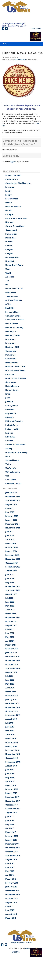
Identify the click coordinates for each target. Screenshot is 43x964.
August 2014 (11, 914)
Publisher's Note (13, 483)
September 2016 (12, 855)
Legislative (10, 413)
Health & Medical (13, 206)
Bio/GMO (9, 308)
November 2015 (12, 894)
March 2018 (10, 785)
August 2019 (11, 719)
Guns (7, 456)
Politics (8, 245)
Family (8, 191)
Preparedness (11, 199)
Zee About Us (11, 296)
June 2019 (9, 727)
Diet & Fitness (11, 323)
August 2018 (11, 766)
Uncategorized (12, 257)
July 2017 (9, 816)
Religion (9, 249)
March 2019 (10, 738)
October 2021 (11, 621)
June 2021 (9, 633)
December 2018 (12, 750)
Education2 (10, 343)
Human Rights (11, 390)
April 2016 (9, 875)
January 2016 (11, 887)
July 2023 (9, 574)
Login (33, 28)
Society (8, 448)
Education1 (10, 339)
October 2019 (11, 711)
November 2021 (12, 617)
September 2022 (12, 590)
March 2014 (10, 918)
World (8, 273)
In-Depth (9, 214)
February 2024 (11, 547)
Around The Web (13, 175)
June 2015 (9, 910)
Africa (8, 304)
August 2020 (11, 672)
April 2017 (9, 828)
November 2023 (12, 559)
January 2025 (11, 520)
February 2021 (11, 648)
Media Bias (10, 238)
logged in (13, 162)
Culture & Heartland (14, 226)
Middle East (10, 292)
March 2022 (10, 613)
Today (8, 464)
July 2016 (9, 863)
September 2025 (12, 500)
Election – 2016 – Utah (15, 366)
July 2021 (9, 629)
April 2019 (9, 734)
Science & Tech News (15, 444)
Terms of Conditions (26, 942)
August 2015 (11, 902)
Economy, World (12, 335)
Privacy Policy (15, 942)
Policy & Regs (11, 425)
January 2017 (11, 840)
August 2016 (11, 859)
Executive (9, 374)
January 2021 (11, 652)
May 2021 (9, 637)
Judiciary (9, 401)
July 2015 (9, 906)
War (7, 476)
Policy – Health (12, 429)
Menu (5, 44)
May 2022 (9, 606)
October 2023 (11, 563)
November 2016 (12, 847)
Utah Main (10, 261)
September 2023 (12, 567)
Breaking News (12, 312)
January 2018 (11, 793)
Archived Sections (13, 300)
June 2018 (9, 773)
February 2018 (11, 789)
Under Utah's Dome (14, 265)
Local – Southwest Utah (16, 218)
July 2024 (9, 531)
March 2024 (10, 543)
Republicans (10, 358)
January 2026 (11, 492)
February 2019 (11, 742)
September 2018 (12, 762)
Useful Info (10, 468)
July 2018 (9, 769)
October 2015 (11, 898)
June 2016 (9, 867)
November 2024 (12, 528)
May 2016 (9, 871)
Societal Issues (12, 460)
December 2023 (12, 555)
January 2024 (11, 551)
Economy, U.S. (11, 331)
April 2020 (9, 688)
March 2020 (10, 691)
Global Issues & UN (14, 288)
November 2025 (12, 496)
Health (8, 202)
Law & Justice (11, 405)
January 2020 (11, 699)
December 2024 (12, 524)
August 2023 (11, 570)
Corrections (10, 479)
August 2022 (11, 594)
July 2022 (9, 598)
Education (9, 187)
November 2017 (12, 801)
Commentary (11, 179)
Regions (9, 433)
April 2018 (9, 781)
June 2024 (9, 535)
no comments (20, 59)
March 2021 (10, 645)
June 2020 (9, 680)
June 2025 (9, 512)
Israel (8, 394)
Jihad (7, 398)
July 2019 (9, 723)
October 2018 (11, 758)
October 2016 (11, 851)
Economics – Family (14, 327)
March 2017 (10, 832)
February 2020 (11, 695)
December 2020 (12, 656)
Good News (10, 382)
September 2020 (12, 668)
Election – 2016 (12, 347)
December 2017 (12, 797)
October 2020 (11, 664)
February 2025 (11, 516)
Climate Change (12, 316)
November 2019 (12, 707)
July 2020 (9, 676)
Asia (7, 280)
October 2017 (11, 805)
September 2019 (12, 715)
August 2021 (11, 625)
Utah (7, 269)
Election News (11, 362)
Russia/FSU (10, 437)
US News (9, 241)
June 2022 (9, 602)
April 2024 (9, 539)
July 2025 (9, 508)
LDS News (9, 409)
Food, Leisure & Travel (15, 378)
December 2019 (12, 703)
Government (11, 230)
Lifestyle (9, 417)
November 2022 (12, 586)
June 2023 (9, 578)
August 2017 (11, 812)
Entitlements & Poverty (16, 452)
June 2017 (9, 820)
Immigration (11, 234)
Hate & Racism (12, 386)
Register (38, 28)
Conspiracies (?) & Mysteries (18, 183)
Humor (8, 210)
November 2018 (12, 754)
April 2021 (9, 641)
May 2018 (9, 777)
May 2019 (9, 730)
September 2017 (12, 808)
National (9, 222)
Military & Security (14, 421)
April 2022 (9, 609)
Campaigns (10, 351)
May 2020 (9, 684)
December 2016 (12, 844)
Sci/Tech (9, 440)
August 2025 (11, 504)
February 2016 (11, 883)
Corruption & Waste (14, 319)
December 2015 (12, 890)
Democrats (10, 355)
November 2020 (12, 660)
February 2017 (11, 836)
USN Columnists (12, 472)
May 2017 (9, 824)
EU (6, 284)
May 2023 (9, 582)
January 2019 (11, 746)
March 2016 (10, 879)
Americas (9, 277)
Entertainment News (15, 370)
